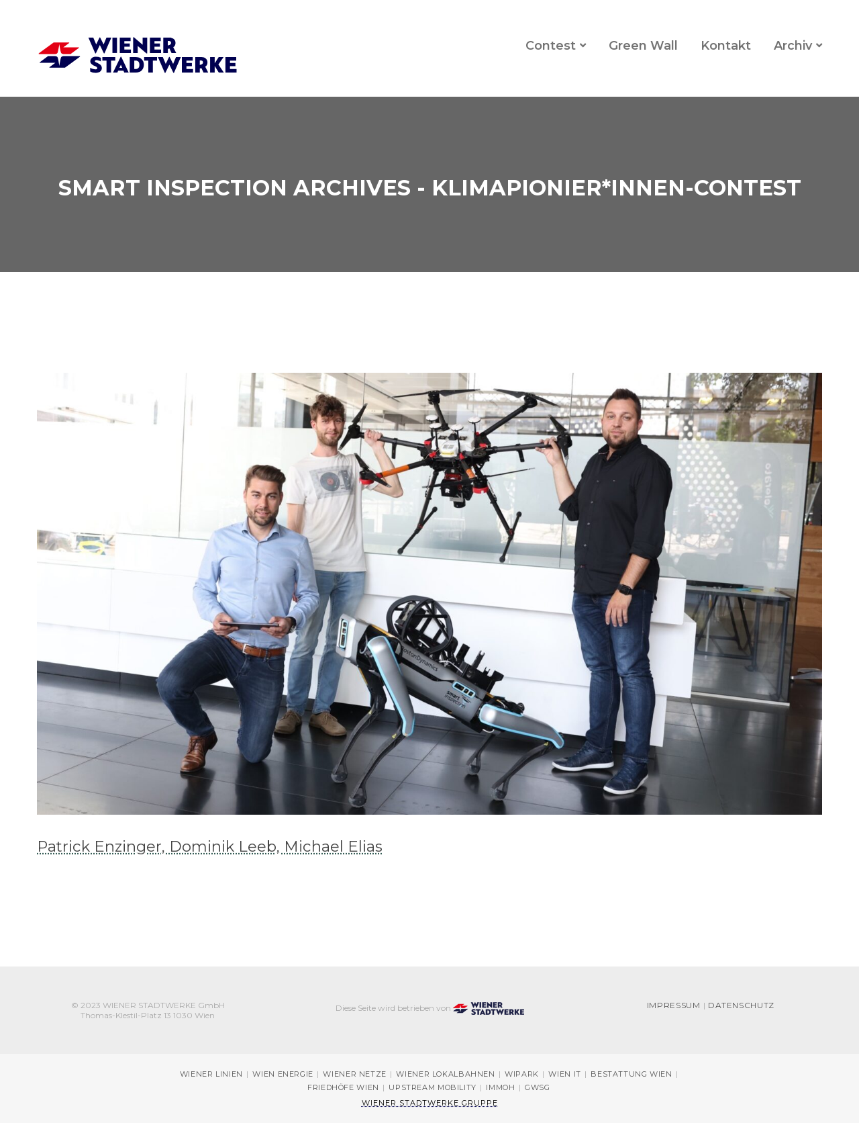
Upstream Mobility (432, 1087)
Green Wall (643, 45)
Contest (550, 45)
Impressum (674, 1005)
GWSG (537, 1087)
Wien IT (564, 1074)
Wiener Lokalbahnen (445, 1074)
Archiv (793, 45)
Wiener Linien (211, 1074)
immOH (500, 1087)
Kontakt (726, 45)
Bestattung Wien (631, 1074)
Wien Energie (282, 1074)
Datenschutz (741, 1005)
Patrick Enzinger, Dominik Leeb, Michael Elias (210, 846)
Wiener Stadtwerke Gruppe (430, 1103)
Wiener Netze (355, 1074)
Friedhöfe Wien (343, 1087)
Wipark (522, 1074)
